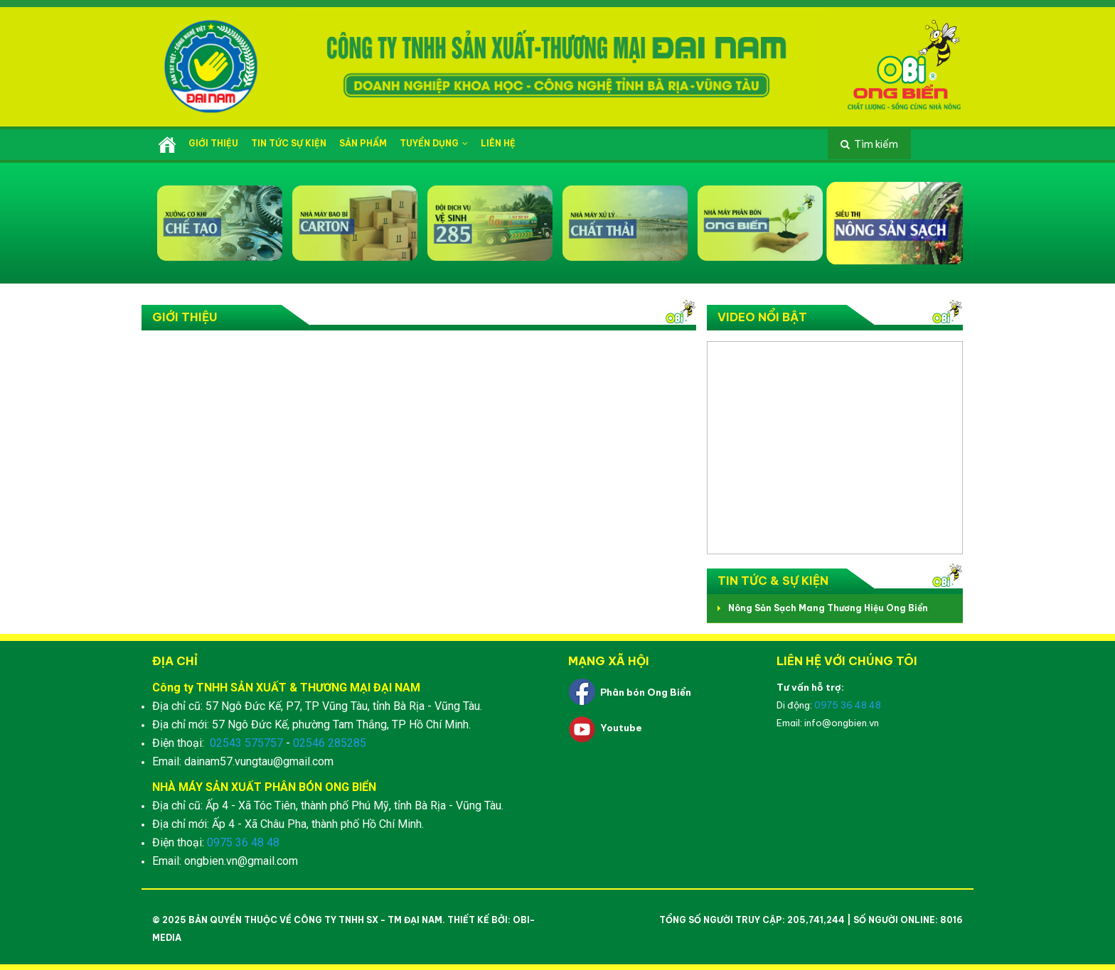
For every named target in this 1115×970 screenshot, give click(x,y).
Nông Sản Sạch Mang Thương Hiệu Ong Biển (828, 608)
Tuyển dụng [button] (434, 143)
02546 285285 (329, 743)
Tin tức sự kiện (288, 143)
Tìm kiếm (876, 144)
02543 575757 (246, 743)
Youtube (621, 727)
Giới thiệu (213, 143)
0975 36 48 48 (243, 842)
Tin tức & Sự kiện (772, 580)
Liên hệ (498, 143)
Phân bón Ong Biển (645, 692)
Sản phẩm (363, 143)
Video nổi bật (762, 317)
